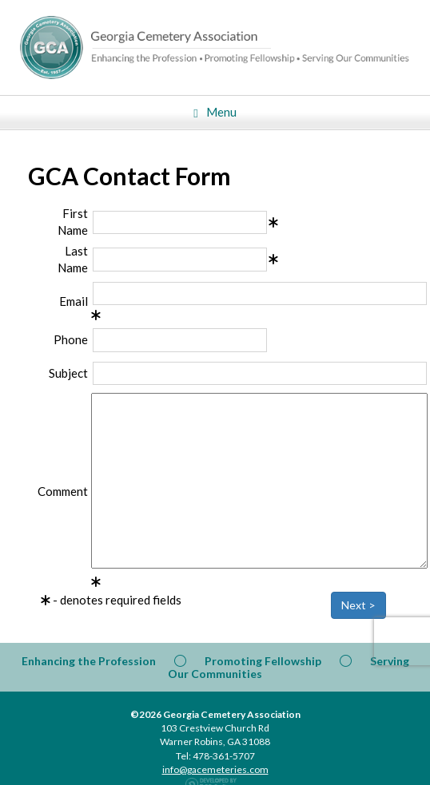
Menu (214, 112)
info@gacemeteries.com (215, 769)
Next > (358, 605)
